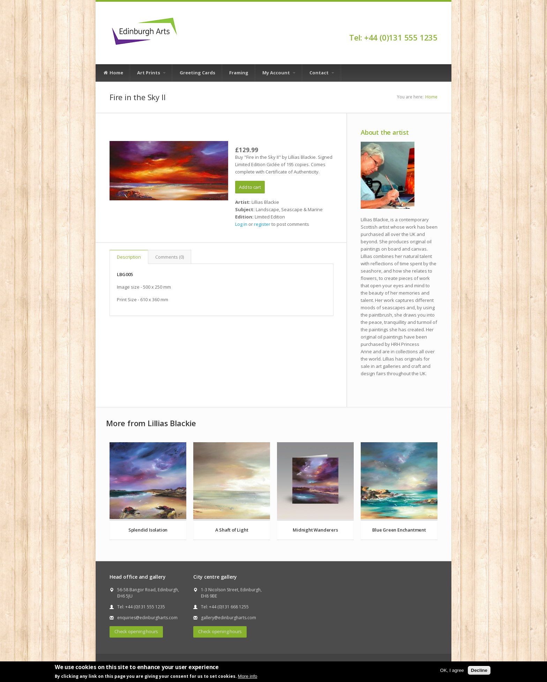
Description (129, 257)
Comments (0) (169, 257)
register (262, 224)
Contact (321, 72)
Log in (241, 224)
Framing (238, 72)
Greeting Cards (197, 72)
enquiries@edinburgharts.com (147, 618)
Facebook (434, 25)
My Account (278, 72)
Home (113, 72)
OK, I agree (452, 670)
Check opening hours (136, 631)
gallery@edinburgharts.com (228, 618)
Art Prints (151, 72)
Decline (479, 670)
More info (247, 676)
